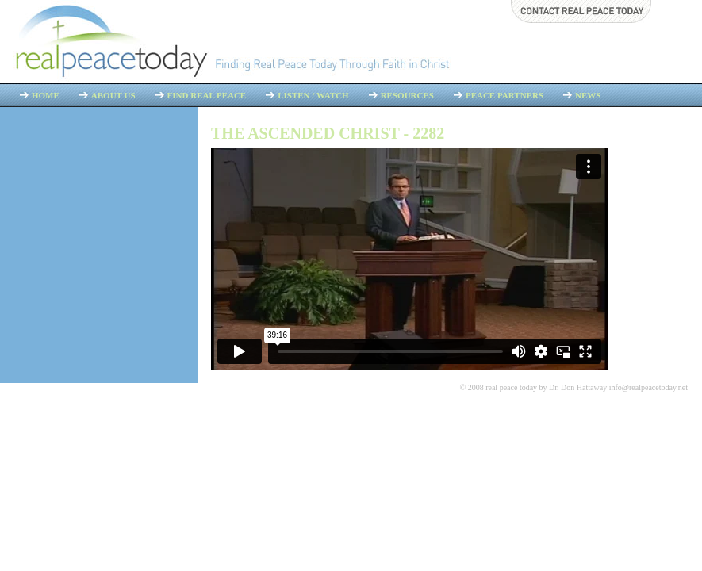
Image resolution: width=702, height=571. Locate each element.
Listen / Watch (313, 95)
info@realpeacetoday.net (648, 387)
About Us (113, 95)
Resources (407, 95)
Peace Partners (504, 95)
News (587, 95)
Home (45, 95)
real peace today (511, 387)
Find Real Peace (207, 95)
